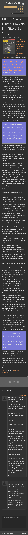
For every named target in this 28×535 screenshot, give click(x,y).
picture (10, 368)
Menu (7, 7)
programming (18, 368)
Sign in (24, 533)
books (4, 370)
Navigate (5, 372)
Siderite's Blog (15, 3)
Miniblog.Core (13, 533)
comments (15, 370)
